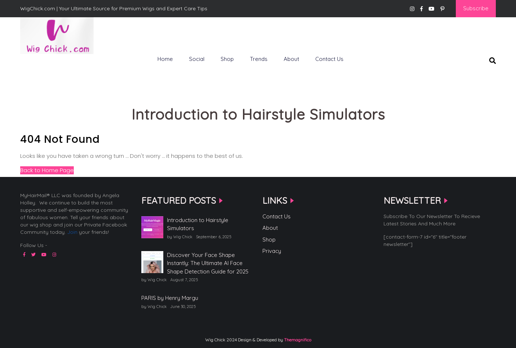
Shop (227, 58)
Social (196, 58)
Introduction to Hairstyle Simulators (197, 224)
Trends (259, 58)
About (291, 58)
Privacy (271, 250)
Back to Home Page (47, 170)
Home (165, 58)
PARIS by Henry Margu (169, 297)
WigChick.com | (46, 66)
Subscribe (475, 8)
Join (72, 232)
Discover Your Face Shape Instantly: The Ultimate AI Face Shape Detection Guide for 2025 (207, 263)
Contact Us (329, 58)
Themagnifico (297, 339)
